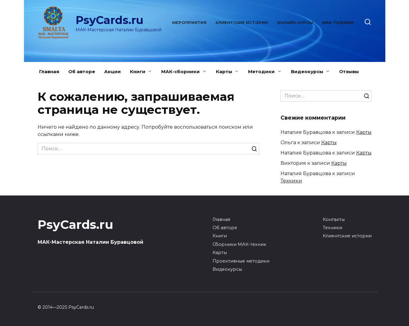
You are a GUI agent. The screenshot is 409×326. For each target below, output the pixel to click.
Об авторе (81, 71)
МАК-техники (338, 22)
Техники (291, 181)
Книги (137, 71)
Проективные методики (241, 261)
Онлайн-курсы (295, 22)
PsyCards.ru (109, 20)
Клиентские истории (242, 22)
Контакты (334, 219)
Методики (261, 71)
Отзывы (349, 71)
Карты (224, 71)
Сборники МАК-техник (239, 244)
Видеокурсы (307, 71)
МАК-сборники (180, 71)
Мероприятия (189, 22)
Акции (112, 71)
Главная (49, 71)
